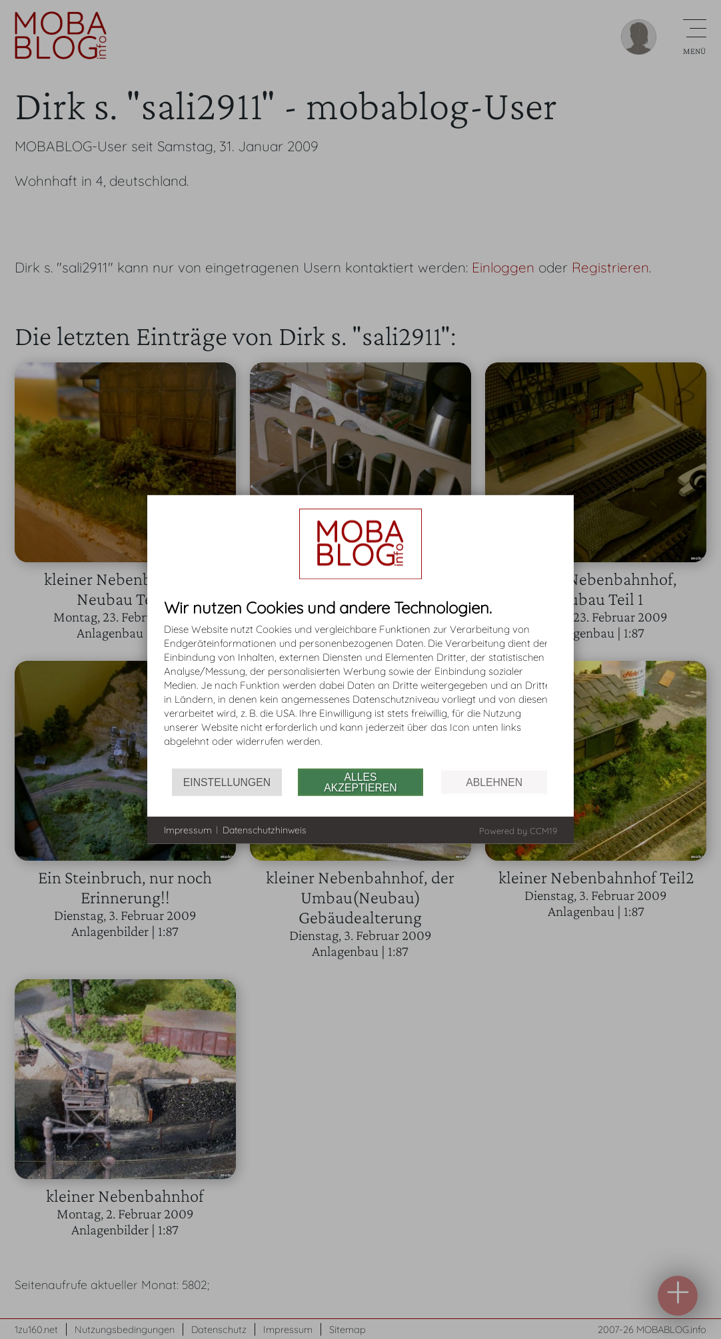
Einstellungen (227, 781)
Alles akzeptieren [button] (360, 782)
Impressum (188, 829)
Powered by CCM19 (518, 830)
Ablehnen (494, 781)
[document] (360, 684)
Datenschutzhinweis (265, 829)
